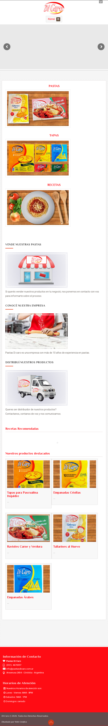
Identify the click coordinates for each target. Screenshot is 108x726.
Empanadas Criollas (67, 492)
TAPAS (54, 135)
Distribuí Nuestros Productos (29, 362)
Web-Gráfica (21, 721)
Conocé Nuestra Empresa (25, 305)
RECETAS (54, 185)
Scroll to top (51, 722)
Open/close (101, 1)
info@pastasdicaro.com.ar (19, 669)
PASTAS (54, 86)
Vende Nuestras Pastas (23, 244)
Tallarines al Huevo (66, 546)
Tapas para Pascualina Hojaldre (22, 494)
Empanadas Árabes (20, 597)
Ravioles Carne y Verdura (24, 546)
